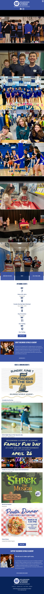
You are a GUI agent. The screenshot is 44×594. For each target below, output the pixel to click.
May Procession (22, 314)
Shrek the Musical (6, 504)
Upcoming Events (22, 284)
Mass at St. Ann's (22, 294)
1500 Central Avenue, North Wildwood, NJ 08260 (22, 588)
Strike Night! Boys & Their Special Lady (12, 435)
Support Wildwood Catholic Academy (22, 551)
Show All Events (22, 335)
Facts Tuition (25, 586)
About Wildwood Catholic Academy (26, 342)
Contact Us (14, 586)
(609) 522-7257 (23, 589)
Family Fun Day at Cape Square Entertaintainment (15, 469)
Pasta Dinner (5, 539)
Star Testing (22, 323)
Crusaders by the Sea (7, 400)
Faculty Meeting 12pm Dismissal (22, 304)
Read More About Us (22, 358)
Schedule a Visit (20, 586)
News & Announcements (22, 365)
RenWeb (30, 586)
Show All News (22, 544)
